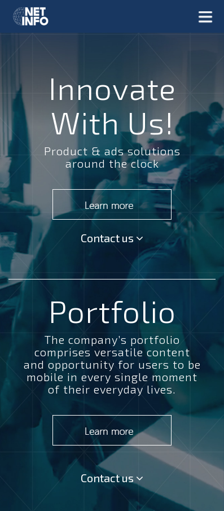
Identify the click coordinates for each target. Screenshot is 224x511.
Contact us (112, 237)
